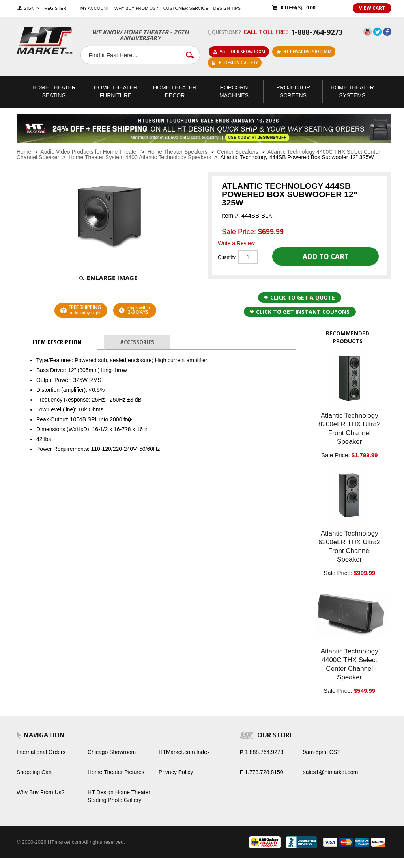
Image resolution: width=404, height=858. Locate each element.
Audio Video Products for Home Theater (89, 152)
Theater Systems (352, 91)
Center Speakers (237, 152)
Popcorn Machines (234, 91)
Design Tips (227, 8)
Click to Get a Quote (299, 297)
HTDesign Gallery (235, 62)
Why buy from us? (136, 8)
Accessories (137, 342)
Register (55, 8)
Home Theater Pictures (116, 772)
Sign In (32, 8)
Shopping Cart (34, 772)
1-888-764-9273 (316, 32)
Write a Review (236, 243)
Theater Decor (174, 91)
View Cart (372, 8)
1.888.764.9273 (264, 752)
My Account (94, 8)
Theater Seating (54, 91)
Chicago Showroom (112, 752)
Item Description (57, 342)
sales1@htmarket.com (330, 772)
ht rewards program (304, 51)
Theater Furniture (115, 91)
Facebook (387, 32)
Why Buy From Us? (40, 792)
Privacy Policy (176, 772)
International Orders (41, 752)
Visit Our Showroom (239, 51)
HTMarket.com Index (184, 752)
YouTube (367, 32)
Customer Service (185, 8)
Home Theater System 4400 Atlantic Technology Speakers (140, 157)
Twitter (377, 32)
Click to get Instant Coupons (300, 311)
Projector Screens (293, 91)
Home (24, 152)
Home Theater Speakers (178, 152)
